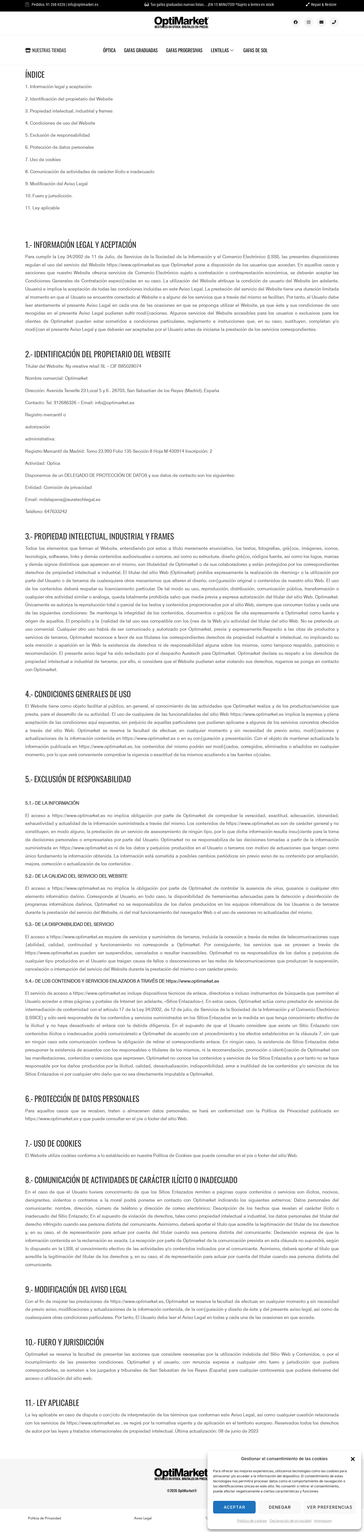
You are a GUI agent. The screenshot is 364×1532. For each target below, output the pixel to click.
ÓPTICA (109, 50)
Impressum (323, 1521)
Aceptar (234, 1507)
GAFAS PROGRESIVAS (184, 50)
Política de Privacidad (44, 1518)
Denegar (280, 1507)
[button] (353, 1459)
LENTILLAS (223, 50)
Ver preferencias (330, 1507)
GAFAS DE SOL (255, 50)
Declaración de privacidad (290, 1521)
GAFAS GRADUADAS (141, 50)
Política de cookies (252, 1521)
